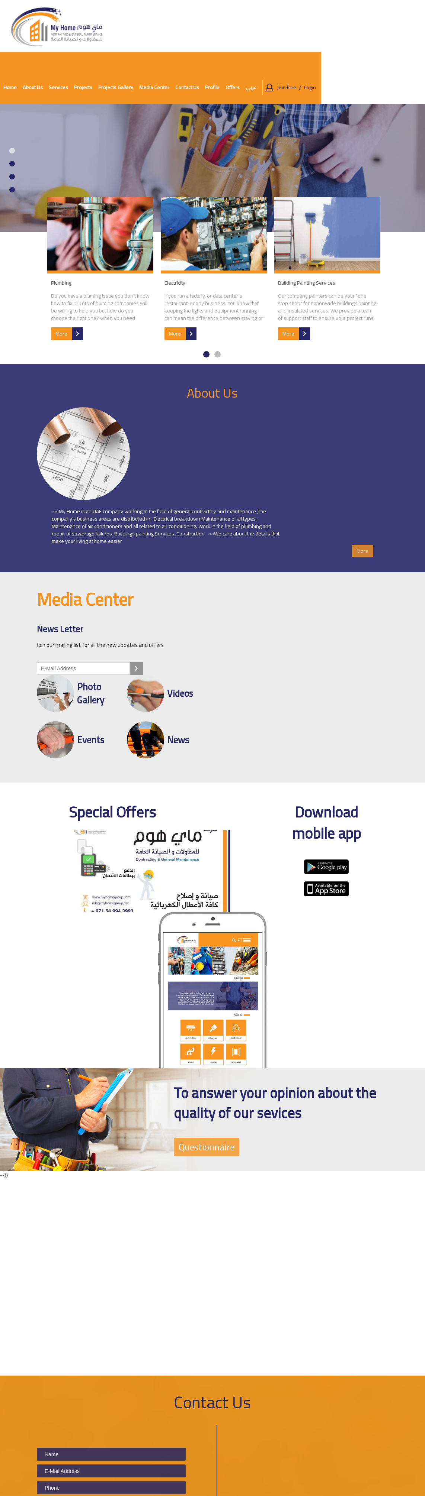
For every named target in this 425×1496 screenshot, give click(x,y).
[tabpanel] (212, 116)
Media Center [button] (261, 26)
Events (139, 1463)
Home (116, 26)
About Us (139, 26)
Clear (77, 1398)
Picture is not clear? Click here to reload (126, 1360)
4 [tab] (12, 137)
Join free (390, 26)
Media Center (147, 1453)
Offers (339, 26)
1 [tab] (12, 98)
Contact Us (294, 26)
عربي (357, 26)
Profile (318, 26)
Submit (51, 1398)
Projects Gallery (222, 26)
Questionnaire (210, 960)
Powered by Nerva (398, 1488)
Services (165, 26)
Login (414, 26)
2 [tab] (12, 111)
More (68, 280)
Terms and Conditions (202, 1437)
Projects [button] (189, 26)
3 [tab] (12, 124)
